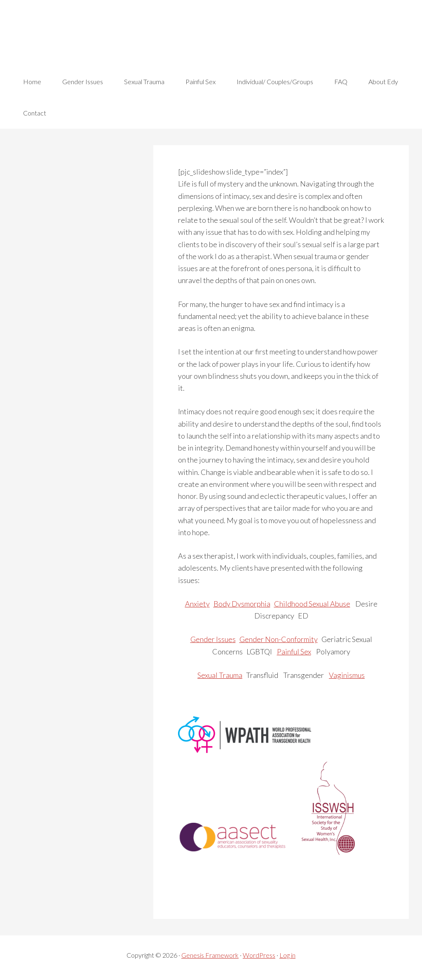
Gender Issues (213, 639)
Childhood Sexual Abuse (312, 603)
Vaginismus (347, 675)
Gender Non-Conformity (278, 639)
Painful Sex (294, 651)
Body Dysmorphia (241, 603)
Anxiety (197, 603)
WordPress (259, 955)
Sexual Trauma (219, 675)
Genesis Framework (210, 955)
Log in (287, 955)
